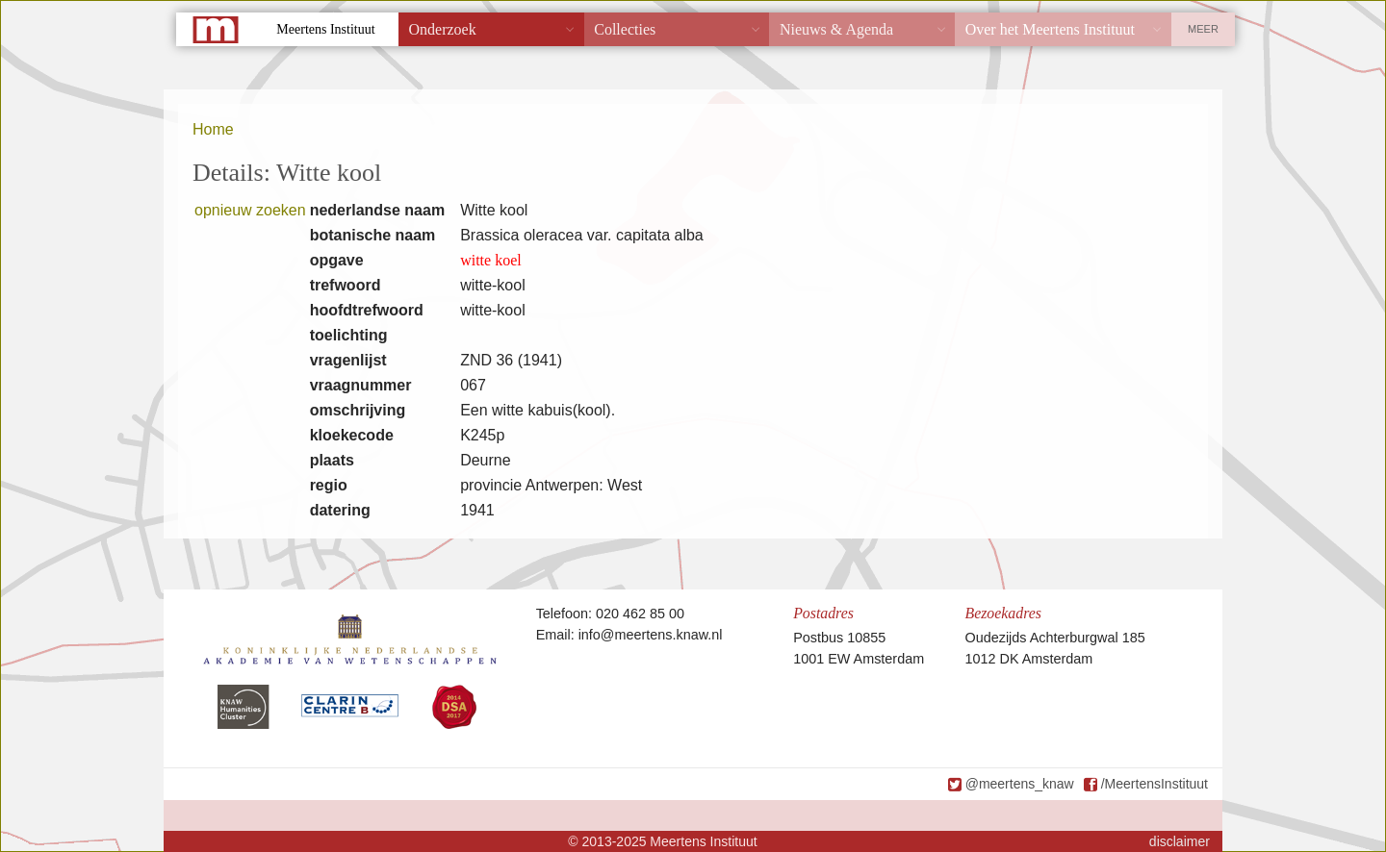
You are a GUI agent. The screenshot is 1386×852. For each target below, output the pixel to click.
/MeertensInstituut (1154, 783)
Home (213, 129)
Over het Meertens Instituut (1050, 29)
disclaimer (1179, 841)
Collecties (624, 29)
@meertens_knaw (1019, 783)
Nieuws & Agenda (836, 29)
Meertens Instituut (325, 29)
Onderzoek (442, 29)
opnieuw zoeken (250, 210)
